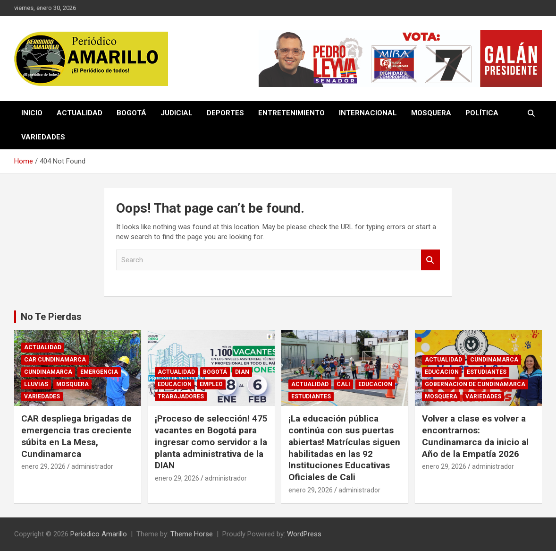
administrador (92, 466)
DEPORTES (225, 113)
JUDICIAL (176, 113)
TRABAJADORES (181, 396)
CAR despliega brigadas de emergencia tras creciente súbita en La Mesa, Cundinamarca (76, 436)
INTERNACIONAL (368, 113)
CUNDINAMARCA (48, 372)
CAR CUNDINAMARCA (55, 359)
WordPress (304, 534)
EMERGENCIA (99, 372)
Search (430, 260)
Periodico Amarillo (98, 534)
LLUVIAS (36, 384)
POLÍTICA (481, 113)
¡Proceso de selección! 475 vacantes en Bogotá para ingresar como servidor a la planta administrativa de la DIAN (211, 442)
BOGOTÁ (131, 113)
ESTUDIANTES (311, 396)
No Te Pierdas (51, 316)
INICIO (31, 113)
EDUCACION (175, 384)
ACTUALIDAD (79, 113)
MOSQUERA (431, 113)
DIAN (242, 372)
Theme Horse (191, 534)
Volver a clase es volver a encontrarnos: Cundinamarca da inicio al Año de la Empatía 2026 (475, 436)
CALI (343, 384)
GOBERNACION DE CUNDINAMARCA (475, 384)
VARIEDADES (43, 137)
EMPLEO (211, 384)
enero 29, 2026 (43, 466)
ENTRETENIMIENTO (291, 113)
